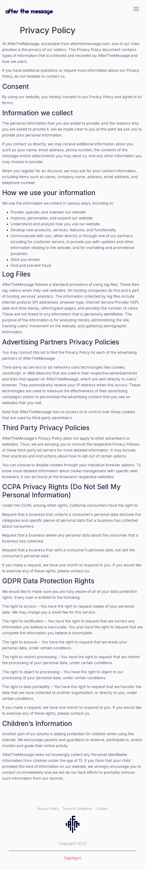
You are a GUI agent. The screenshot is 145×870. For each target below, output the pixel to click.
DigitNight (72, 858)
